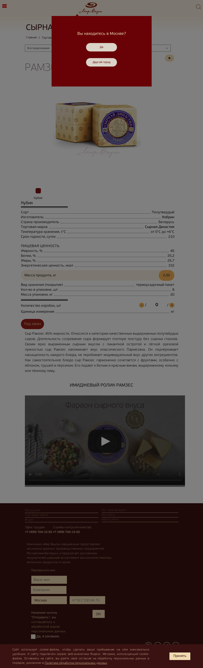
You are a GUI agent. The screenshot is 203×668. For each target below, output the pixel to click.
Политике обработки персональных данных (76, 663)
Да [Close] (101, 47)
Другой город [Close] (101, 62)
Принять (179, 656)
